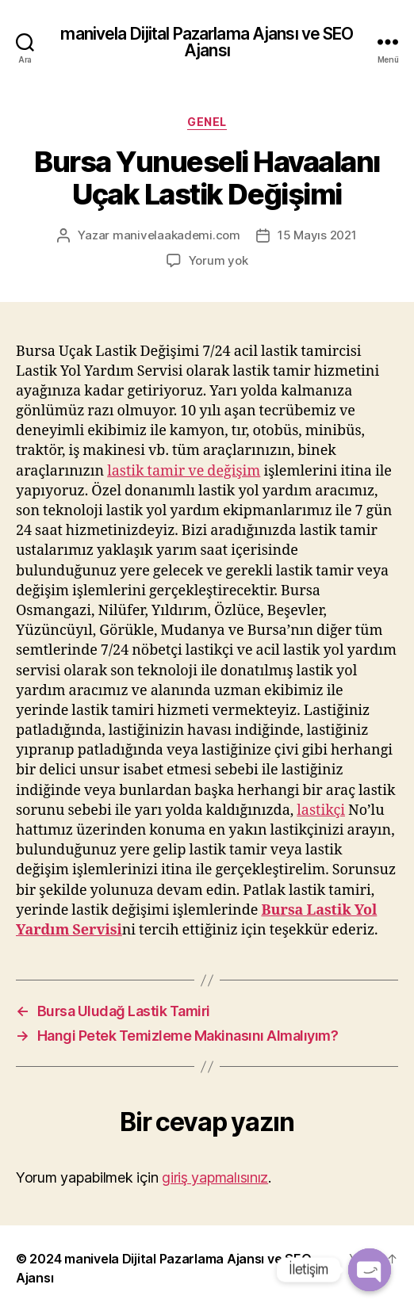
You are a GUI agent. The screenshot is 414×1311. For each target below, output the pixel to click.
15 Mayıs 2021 (317, 235)
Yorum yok (218, 260)
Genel (207, 121)
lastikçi (321, 810)
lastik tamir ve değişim (183, 471)
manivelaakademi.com (176, 235)
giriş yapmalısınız (215, 1177)
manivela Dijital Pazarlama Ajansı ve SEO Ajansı (206, 42)
